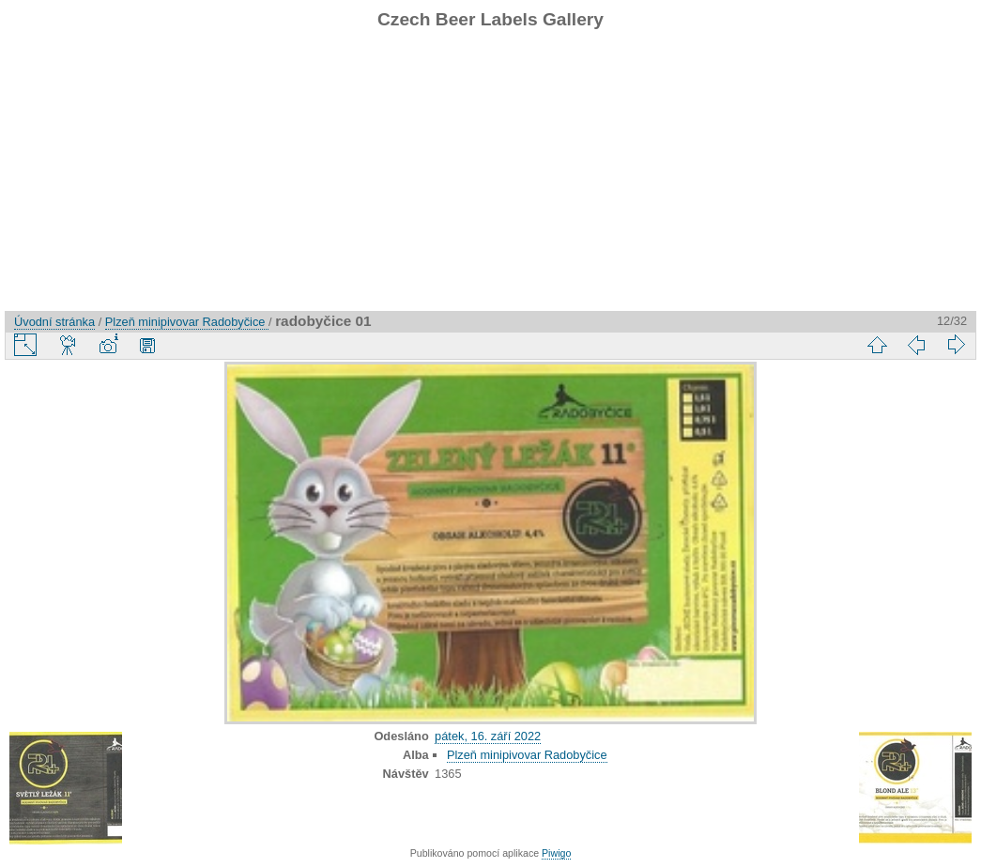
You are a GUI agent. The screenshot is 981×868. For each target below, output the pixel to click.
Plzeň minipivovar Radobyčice (186, 322)
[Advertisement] (490, 179)
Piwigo (556, 853)
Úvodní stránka (54, 322)
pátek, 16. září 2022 (488, 736)
